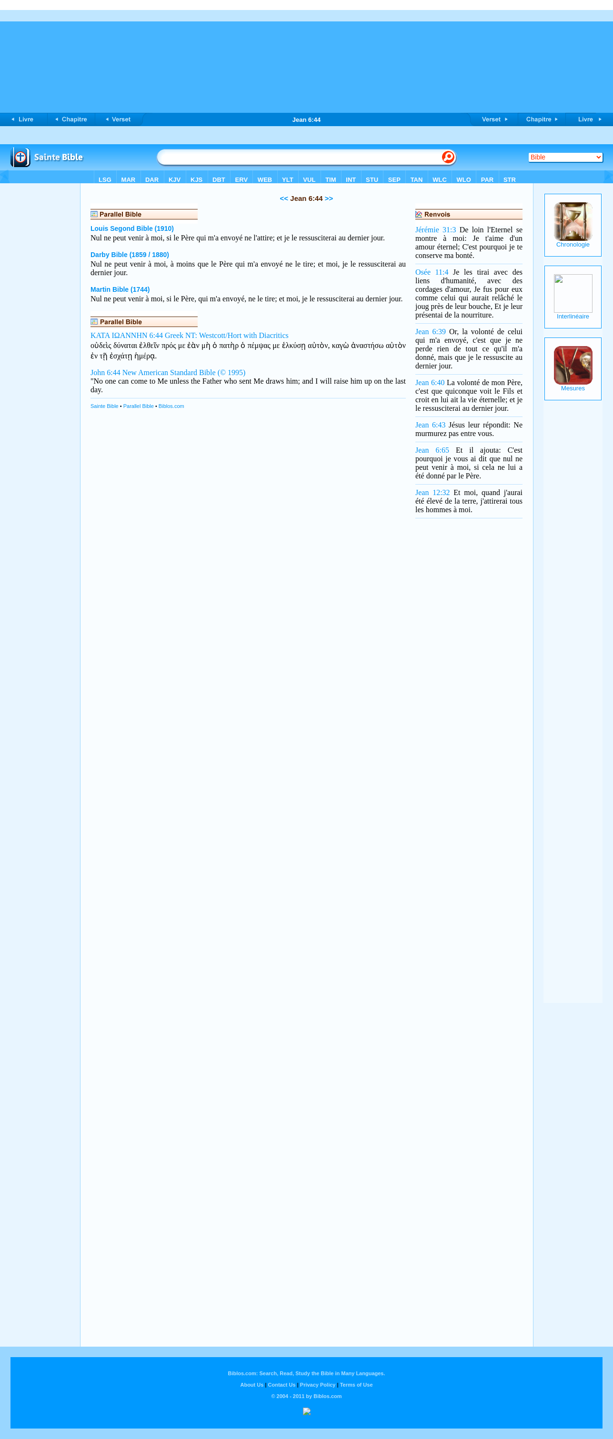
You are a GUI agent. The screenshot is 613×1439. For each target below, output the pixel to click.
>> (328, 198)
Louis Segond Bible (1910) (132, 228)
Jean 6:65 (432, 450)
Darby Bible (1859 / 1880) (129, 254)
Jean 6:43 (430, 425)
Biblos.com (171, 406)
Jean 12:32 (432, 492)
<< (284, 198)
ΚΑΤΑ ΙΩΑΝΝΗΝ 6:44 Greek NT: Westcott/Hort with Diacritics (189, 335)
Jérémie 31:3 (435, 230)
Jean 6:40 (429, 382)
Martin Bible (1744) (120, 289)
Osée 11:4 (431, 272)
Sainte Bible (104, 406)
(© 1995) (232, 372)
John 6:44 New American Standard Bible (153, 372)
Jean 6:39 (430, 331)
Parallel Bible (138, 406)
